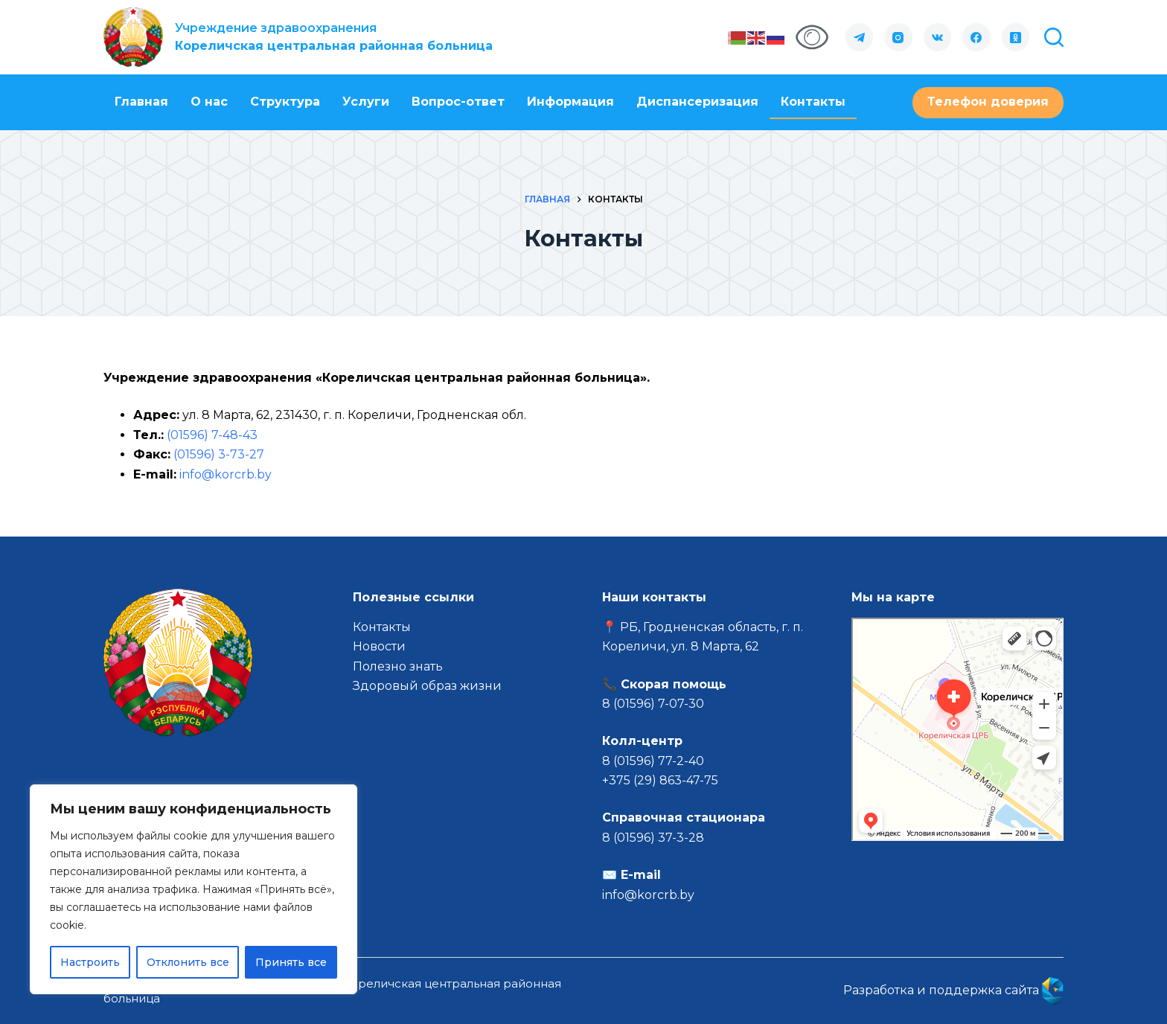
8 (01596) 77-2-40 (653, 761)
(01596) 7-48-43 (212, 435)
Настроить (90, 962)
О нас (209, 102)
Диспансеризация (697, 102)
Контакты (813, 102)
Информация (570, 102)
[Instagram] (898, 37)
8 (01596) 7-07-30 (654, 704)
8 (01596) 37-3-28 (653, 838)
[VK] (938, 37)
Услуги (365, 102)
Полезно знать (398, 666)
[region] (193, 889)
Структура (285, 102)
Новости (379, 646)
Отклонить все (188, 962)
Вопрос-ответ (458, 102)
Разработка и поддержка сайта (953, 990)
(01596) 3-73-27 (218, 454)
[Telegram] (859, 37)
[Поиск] (1054, 37)
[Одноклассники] (1016, 37)
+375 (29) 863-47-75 (660, 780)
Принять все (291, 962)
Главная (141, 102)
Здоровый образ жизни (427, 686)
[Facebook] (976, 37)
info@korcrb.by (225, 474)
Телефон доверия (988, 102)
